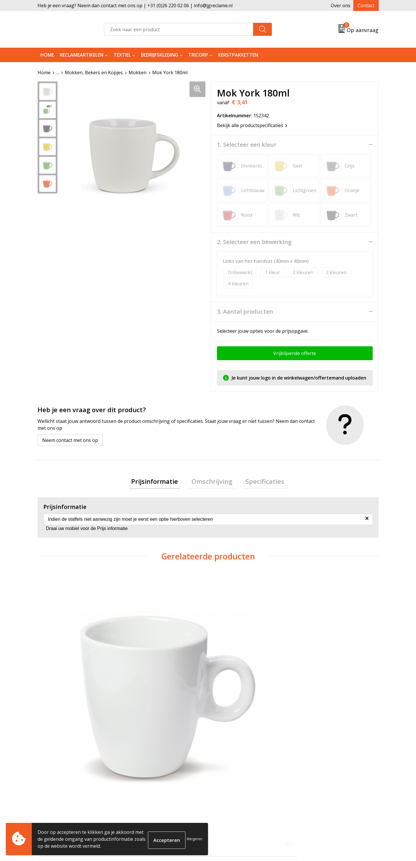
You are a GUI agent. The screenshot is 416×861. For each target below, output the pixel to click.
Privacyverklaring (318, 777)
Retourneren (229, 768)
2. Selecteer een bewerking (254, 242)
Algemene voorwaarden (325, 759)
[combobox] (178, 29)
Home (47, 55)
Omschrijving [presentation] (212, 482)
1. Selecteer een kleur (246, 144)
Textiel (122, 55)
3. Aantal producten (245, 311)
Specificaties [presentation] (260, 482)
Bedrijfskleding (159, 55)
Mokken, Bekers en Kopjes (94, 72)
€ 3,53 (314, 671)
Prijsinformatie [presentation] (159, 482)
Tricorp (198, 55)
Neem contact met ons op (70, 440)
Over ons (340, 5)
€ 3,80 (58, 671)
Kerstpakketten (238, 55)
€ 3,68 (229, 671)
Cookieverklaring (318, 768)
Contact (366, 5)
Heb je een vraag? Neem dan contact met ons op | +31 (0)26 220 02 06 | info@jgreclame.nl (135, 5)
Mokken (137, 72)
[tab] (159, 482)
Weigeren (194, 838)
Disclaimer (311, 786)
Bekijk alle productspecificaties (252, 125)
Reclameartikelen (81, 55)
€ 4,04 (144, 671)
